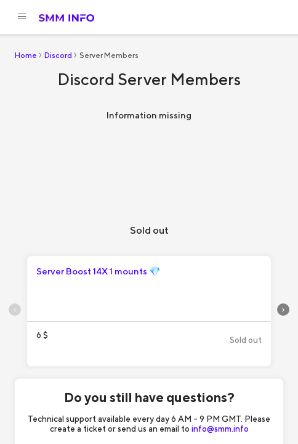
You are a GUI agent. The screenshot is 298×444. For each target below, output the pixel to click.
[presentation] (15, 309)
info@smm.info (220, 429)
